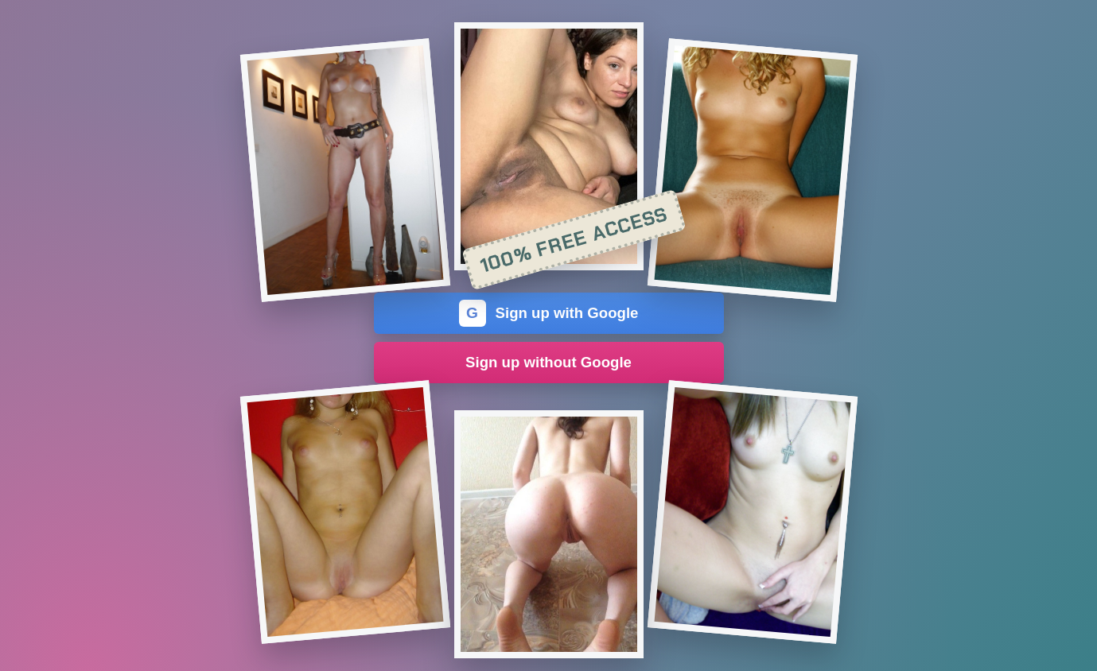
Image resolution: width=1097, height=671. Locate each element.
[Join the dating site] (344, 170)
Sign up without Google (548, 362)
